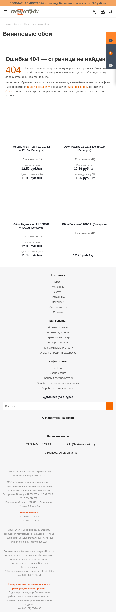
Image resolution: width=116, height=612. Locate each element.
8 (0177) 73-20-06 (31, 608)
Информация (57, 361)
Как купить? (58, 320)
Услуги (58, 291)
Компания (58, 275)
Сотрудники (58, 296)
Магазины (58, 286)
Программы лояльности (58, 347)
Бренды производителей (58, 377)
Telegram (66, 426)
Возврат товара (58, 342)
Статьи (58, 367)
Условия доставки (58, 332)
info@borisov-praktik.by (81, 444)
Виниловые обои (77, 86)
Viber (75, 426)
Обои (8, 91)
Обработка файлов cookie (58, 388)
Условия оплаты (58, 327)
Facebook (48, 426)
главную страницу (38, 86)
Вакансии (58, 301)
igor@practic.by (39, 541)
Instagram (57, 426)
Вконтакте (39, 426)
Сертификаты (58, 307)
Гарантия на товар (57, 337)
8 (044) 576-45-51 (31, 575)
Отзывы (58, 312)
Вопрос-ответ (58, 372)
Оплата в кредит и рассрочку (58, 352)
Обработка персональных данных (58, 382)
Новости (58, 281)
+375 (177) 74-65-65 (38, 443)
